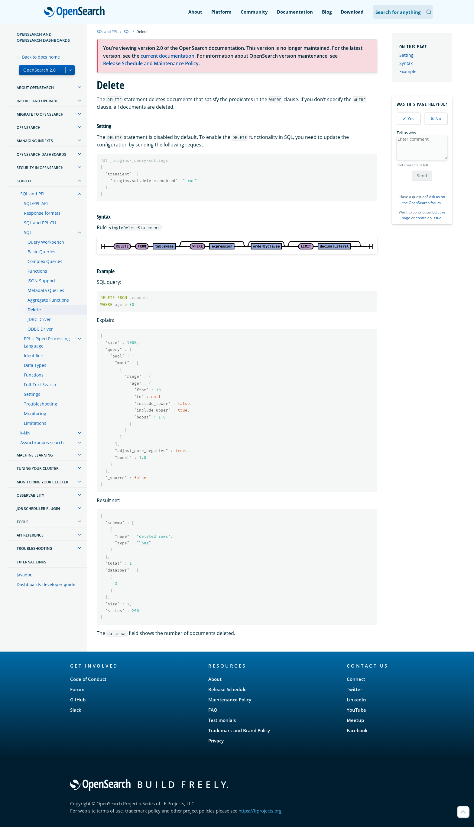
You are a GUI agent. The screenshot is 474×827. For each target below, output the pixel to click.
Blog (327, 12)
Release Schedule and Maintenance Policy (151, 63)
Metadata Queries (46, 290)
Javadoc (24, 575)
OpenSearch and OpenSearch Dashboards (43, 37)
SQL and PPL (32, 194)
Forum (77, 689)
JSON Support (41, 281)
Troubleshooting (40, 404)
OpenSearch (76, 12)
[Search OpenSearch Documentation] (403, 12)
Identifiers (34, 355)
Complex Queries (45, 261)
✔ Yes (408, 118)
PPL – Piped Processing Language (47, 342)
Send (422, 175)
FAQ (212, 710)
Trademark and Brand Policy (239, 730)
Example (408, 71)
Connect (356, 679)
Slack (75, 710)
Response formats (42, 213)
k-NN (25, 433)
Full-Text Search (40, 384)
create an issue (428, 217)
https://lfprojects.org (260, 811)
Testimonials (222, 720)
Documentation (295, 12)
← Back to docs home (38, 57)
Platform (221, 12)
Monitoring (35, 413)
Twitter (354, 689)
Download (352, 12)
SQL (28, 232)
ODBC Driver (40, 329)
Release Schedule (227, 689)
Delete (34, 310)
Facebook (357, 730)
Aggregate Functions (48, 300)
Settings (32, 394)
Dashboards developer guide (46, 584)
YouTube (356, 710)
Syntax (406, 63)
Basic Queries (41, 252)
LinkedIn (356, 700)
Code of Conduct (88, 679)
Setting (406, 55)
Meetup (355, 720)
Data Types (35, 365)
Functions (37, 271)
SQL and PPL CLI (40, 223)
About (195, 12)
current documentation (167, 56)
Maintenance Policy (229, 700)
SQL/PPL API (36, 203)
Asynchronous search (42, 442)
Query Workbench (46, 242)
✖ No (435, 118)
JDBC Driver (39, 319)
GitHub (78, 700)
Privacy (216, 741)
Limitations (35, 423)
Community (254, 12)
